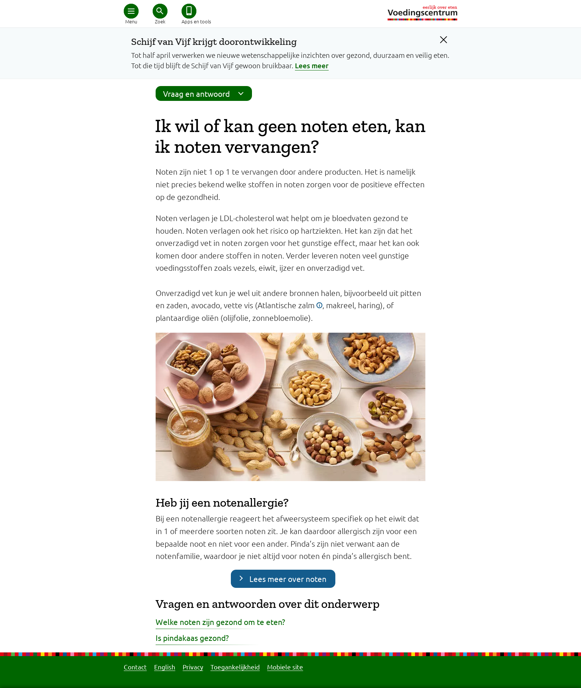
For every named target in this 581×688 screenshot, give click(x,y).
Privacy (193, 667)
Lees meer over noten (287, 578)
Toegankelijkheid (235, 667)
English (164, 667)
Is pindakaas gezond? (192, 637)
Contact (135, 667)
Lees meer (312, 65)
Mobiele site (285, 667)
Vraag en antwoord (205, 93)
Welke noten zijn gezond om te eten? (220, 621)
